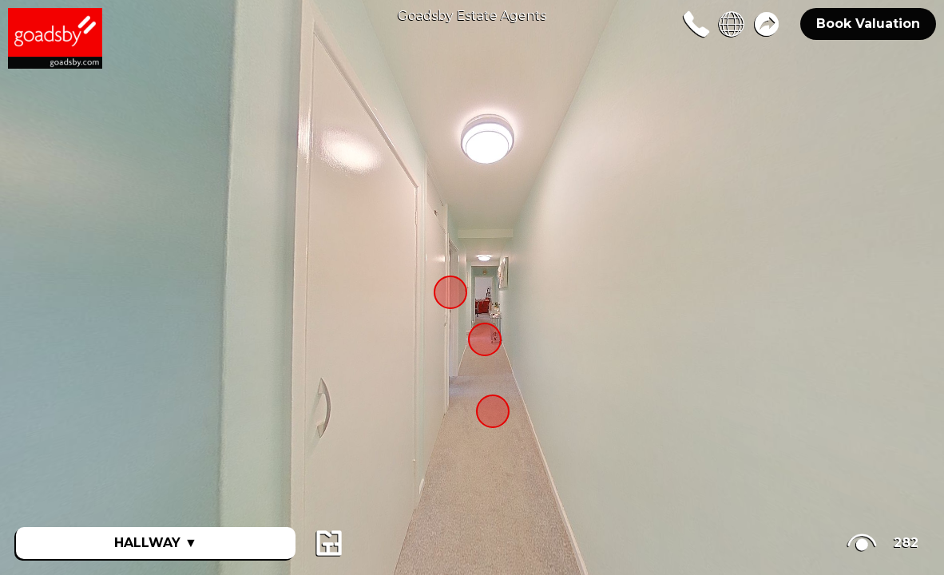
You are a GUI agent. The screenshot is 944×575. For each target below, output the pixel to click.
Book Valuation (868, 23)
